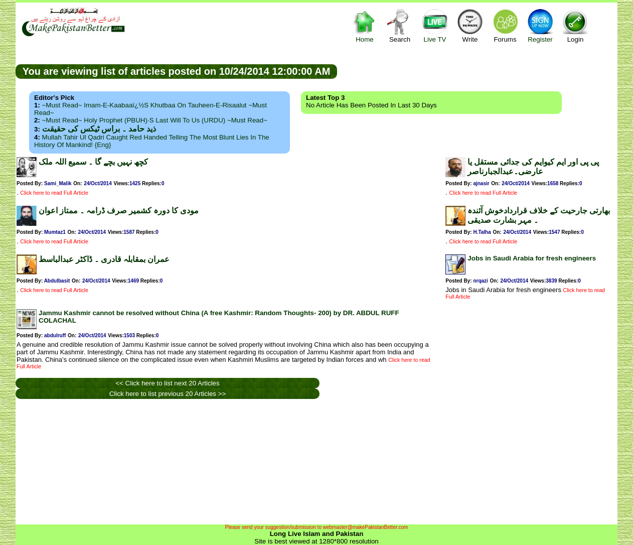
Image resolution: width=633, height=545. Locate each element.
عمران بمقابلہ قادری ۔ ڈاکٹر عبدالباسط (104, 259)
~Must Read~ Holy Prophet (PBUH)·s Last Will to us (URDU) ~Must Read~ (154, 120)
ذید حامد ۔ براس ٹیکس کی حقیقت (99, 128)
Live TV (434, 25)
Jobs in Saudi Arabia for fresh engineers (531, 258)
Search (399, 25)
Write (470, 25)
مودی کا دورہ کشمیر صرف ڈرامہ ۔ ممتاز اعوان (119, 210)
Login (575, 25)
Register (540, 25)
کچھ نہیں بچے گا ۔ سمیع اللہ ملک (93, 162)
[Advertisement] (477, 71)
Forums (505, 25)
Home (364, 25)
